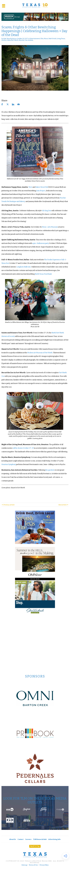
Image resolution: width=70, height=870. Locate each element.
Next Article (63, 505)
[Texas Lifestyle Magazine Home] (35, 5)
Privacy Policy (44, 865)
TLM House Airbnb (40, 839)
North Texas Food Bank (43, 274)
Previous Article (8, 505)
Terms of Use (33, 865)
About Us (12, 839)
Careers (28, 839)
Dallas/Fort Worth (12, 40)
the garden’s (50, 470)
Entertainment (35, 38)
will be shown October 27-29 (23, 448)
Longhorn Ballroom (24, 267)
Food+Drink (52, 38)
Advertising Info (54, 839)
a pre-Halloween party (40, 243)
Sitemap (24, 865)
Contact (20, 839)
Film (42, 38)
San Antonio (29, 40)
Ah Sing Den (46, 211)
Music (46, 38)
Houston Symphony (8, 464)
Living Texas (61, 38)
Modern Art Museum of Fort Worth (39, 353)
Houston (21, 40)
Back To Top (35, 846)
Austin (3, 40)
